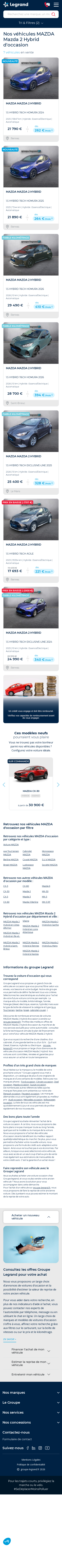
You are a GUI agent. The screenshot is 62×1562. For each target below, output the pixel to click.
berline (19, 1010)
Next (58, 784)
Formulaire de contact (17, 1439)
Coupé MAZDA (30, 859)
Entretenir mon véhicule (28, 1374)
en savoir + (9, 1339)
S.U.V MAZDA (48, 859)
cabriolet (34, 1010)
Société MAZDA (50, 865)
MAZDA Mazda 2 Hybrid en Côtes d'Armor (11, 924)
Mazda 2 (27, 891)
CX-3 (5, 886)
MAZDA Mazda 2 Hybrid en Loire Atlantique (31, 929)
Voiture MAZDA (11, 844)
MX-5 (44, 896)
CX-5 (5, 896)
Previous (4, 784)
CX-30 (6, 891)
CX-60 (6, 902)
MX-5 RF (46, 902)
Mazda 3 (27, 896)
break (26, 1010)
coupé (42, 1010)
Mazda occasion (21, 1084)
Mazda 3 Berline (30, 902)
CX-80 (26, 886)
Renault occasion (12, 1093)
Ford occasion (28, 1082)
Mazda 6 (46, 886)
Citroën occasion (44, 1082)
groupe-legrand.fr (12, 1022)
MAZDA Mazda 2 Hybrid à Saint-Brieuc (11, 945)
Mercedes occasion (32, 1099)
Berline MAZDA (11, 859)
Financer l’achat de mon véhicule (28, 1351)
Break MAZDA (10, 865)
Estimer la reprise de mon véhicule (29, 1363)
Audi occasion (15, 1099)
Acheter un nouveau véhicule (25, 1217)
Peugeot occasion (30, 1093)
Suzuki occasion (38, 1084)
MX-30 (45, 891)
